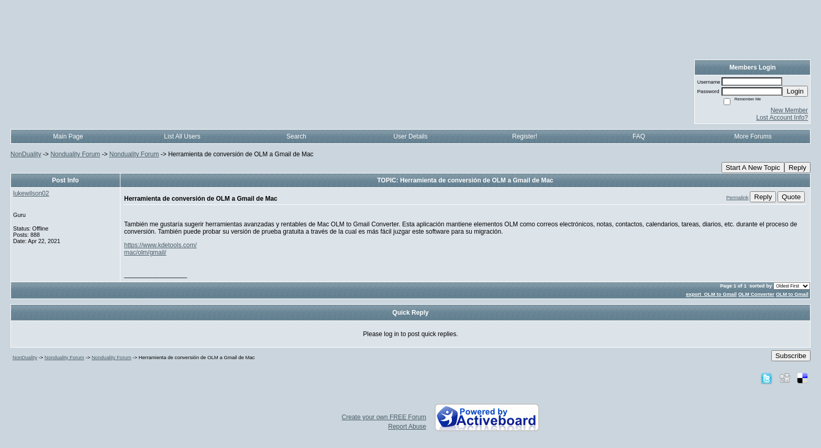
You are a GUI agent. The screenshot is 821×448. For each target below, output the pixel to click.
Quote (791, 197)
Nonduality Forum (75, 154)
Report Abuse (407, 426)
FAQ (639, 136)
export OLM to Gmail (711, 294)
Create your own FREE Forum (384, 417)
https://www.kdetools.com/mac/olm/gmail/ (160, 249)
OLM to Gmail (792, 294)
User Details (410, 136)
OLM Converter (756, 294)
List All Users (182, 136)
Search (296, 136)
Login (795, 91)
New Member (789, 110)
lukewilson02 (31, 193)
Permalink (737, 197)
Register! (524, 136)
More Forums (752, 136)
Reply (797, 167)
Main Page (68, 136)
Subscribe (790, 356)
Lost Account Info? (782, 117)
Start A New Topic (753, 167)
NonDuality (25, 154)
